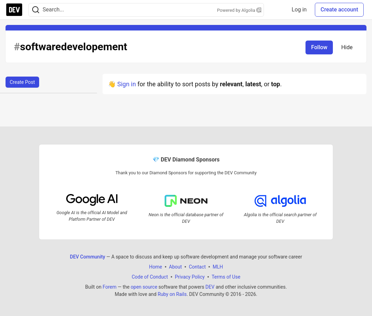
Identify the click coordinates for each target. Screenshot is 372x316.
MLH (218, 267)
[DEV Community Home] (14, 10)
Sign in (126, 84)
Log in (299, 9)
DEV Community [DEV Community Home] (87, 257)
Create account (339, 9)
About (175, 267)
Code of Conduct (150, 277)
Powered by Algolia (239, 10)
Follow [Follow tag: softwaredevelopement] (319, 47)
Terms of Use (226, 277)
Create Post (22, 82)
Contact (197, 267)
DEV (209, 287)
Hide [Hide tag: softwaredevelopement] (347, 47)
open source (144, 287)
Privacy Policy (190, 277)
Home (155, 267)
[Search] (36, 9)
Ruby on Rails (172, 294)
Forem (109, 287)
